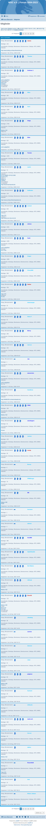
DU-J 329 (3, 250)
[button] (33, 33)
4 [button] (28, 34)
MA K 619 (3, 82)
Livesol (29, 205)
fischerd (29, 690)
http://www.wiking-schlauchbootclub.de (11, 50)
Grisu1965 (30, 270)
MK (28, 492)
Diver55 (29, 595)
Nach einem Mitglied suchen (8, 28)
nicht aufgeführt (5, 80)
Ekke (28, 137)
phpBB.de (30, 822)
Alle (19, 28)
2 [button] (23, 34)
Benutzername (5, 37)
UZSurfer (30, 704)
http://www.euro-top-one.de (8, 218)
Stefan (29, 284)
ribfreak (29, 580)
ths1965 (29, 537)
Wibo (28, 92)
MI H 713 (3, 607)
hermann (29, 509)
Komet (3, 430)
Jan (28, 359)
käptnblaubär (31, 551)
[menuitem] (6, 16)
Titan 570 (3, 215)
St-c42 (3, 296)
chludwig (30, 617)
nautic (29, 167)
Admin (29, 40)
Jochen (29, 436)
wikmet (29, 523)
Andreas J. (30, 70)
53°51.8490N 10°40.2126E (8, 175)
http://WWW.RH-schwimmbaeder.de (11, 399)
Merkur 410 (4, 130)
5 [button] (30, 34)
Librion (29, 223)
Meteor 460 (4, 502)
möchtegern (30, 420)
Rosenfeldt (30, 762)
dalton (29, 747)
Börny (29, 330)
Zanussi (29, 645)
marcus (29, 344)
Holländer (30, 190)
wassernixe (30, 373)
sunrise (29, 631)
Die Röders (30, 565)
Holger (29, 256)
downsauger (31, 302)
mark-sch (30, 719)
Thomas (29, 56)
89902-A (3, 179)
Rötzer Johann (31, 793)
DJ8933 (3, 180)
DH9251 (3, 84)
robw (28, 659)
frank (28, 238)
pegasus (29, 674)
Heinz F (29, 316)
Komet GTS (4, 176)
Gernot (29, 733)
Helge (29, 120)
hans (28, 106)
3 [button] (25, 34)
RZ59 (2, 503)
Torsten (29, 152)
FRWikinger (30, 478)
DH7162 (3, 609)
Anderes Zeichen (18, 30)
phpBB (17, 820)
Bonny (29, 464)
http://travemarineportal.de (8, 184)
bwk (28, 779)
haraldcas (30, 389)
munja (29, 450)
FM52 (28, 405)
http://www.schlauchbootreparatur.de (11, 200)
